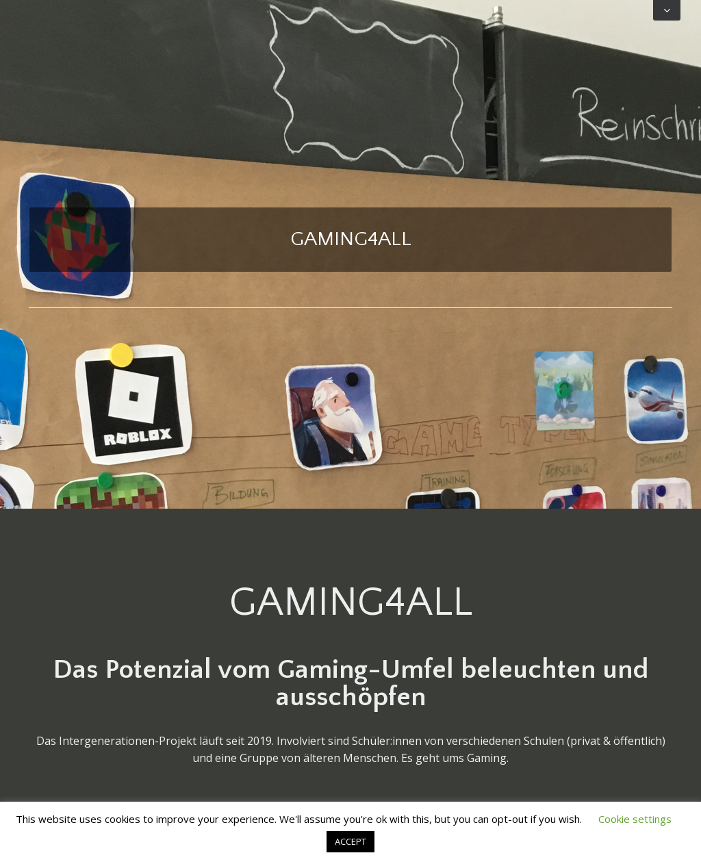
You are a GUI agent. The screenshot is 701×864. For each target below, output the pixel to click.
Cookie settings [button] (635, 819)
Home (350, 340)
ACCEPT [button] (350, 841)
